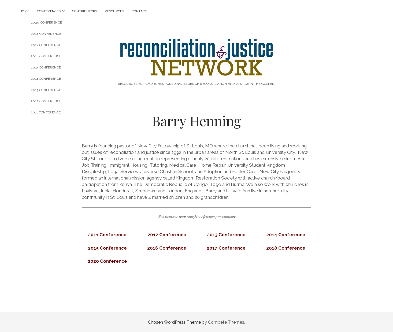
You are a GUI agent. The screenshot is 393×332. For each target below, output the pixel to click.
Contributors (84, 11)
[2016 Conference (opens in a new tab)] (166, 248)
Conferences (49, 11)
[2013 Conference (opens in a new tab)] (226, 234)
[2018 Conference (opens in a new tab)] (285, 248)
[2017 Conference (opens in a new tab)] (226, 248)
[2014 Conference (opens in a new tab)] (285, 234)
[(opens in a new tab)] (107, 234)
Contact (139, 11)
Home (24, 11)
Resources (114, 11)
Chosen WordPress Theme (174, 322)
